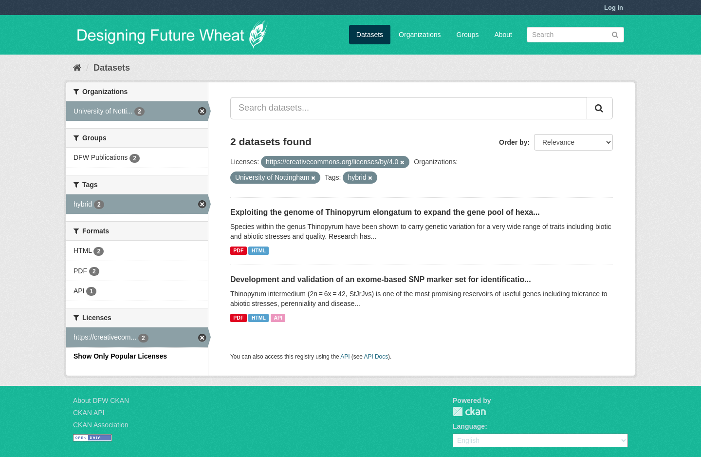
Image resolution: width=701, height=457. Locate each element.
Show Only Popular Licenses (120, 356)
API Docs (376, 356)
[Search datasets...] (408, 108)
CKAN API (89, 413)
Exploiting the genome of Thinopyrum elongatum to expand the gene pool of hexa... (385, 212)
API (278, 318)
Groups (467, 34)
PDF (238, 250)
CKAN (469, 411)
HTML (259, 250)
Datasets (369, 34)
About (503, 34)
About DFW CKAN (101, 400)
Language (469, 426)
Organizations (420, 34)
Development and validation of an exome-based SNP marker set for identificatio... (380, 279)
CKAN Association (101, 425)
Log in (613, 7)
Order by (513, 142)
